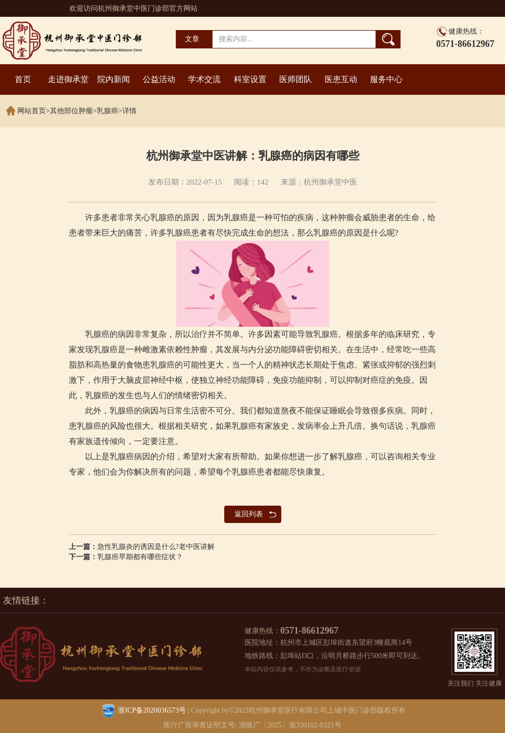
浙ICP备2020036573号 (152, 710)
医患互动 (341, 79)
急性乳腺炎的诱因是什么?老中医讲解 (156, 547)
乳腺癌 (107, 111)
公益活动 (159, 79)
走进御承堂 (68, 79)
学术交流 (204, 79)
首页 (23, 79)
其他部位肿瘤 (71, 111)
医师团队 (295, 79)
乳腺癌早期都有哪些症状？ (140, 557)
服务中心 (386, 79)
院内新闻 (113, 79)
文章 (192, 39)
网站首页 (31, 111)
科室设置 (250, 79)
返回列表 (248, 514)
